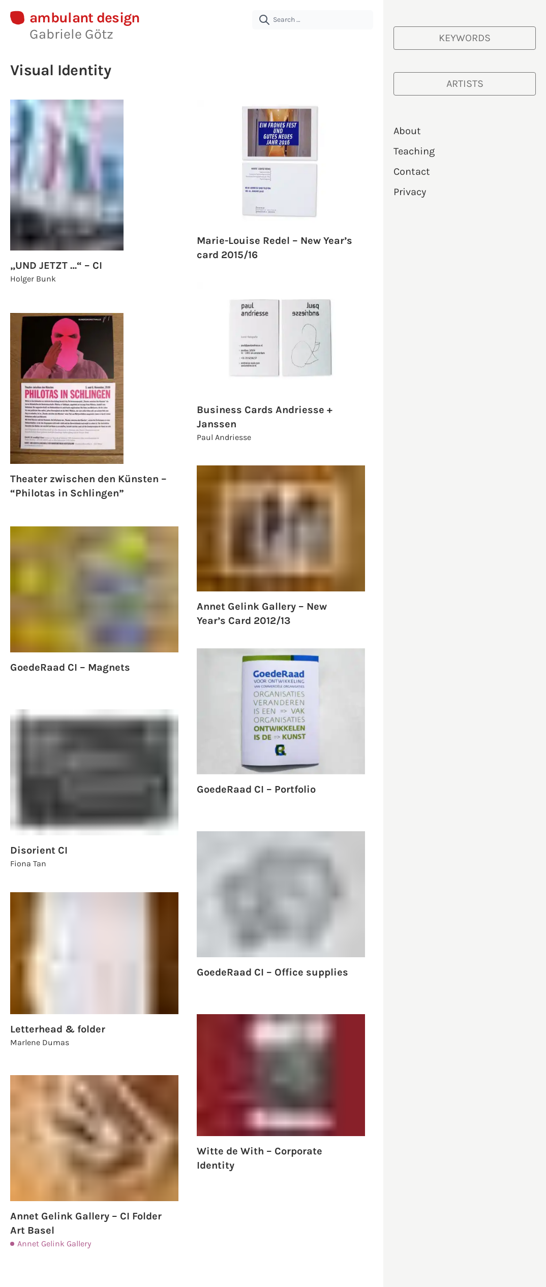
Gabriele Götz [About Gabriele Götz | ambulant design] (71, 34)
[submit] (264, 20)
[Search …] (312, 19)
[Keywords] (464, 38)
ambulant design (84, 18)
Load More (192, 1267)
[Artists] (464, 84)
